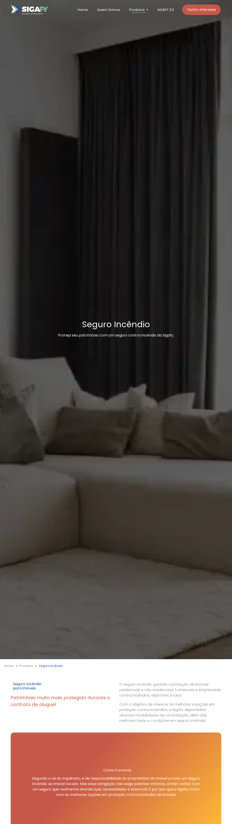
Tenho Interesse (201, 9)
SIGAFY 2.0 (165, 9)
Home (83, 9)
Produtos (26, 666)
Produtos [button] (137, 9)
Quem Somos (108, 9)
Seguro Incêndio (51, 666)
